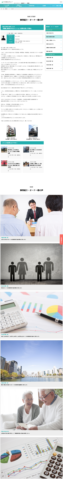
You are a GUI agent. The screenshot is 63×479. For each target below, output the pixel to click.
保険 (17, 467)
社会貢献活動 (35, 469)
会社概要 (2, 462)
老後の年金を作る (50, 33)
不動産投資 (18, 462)
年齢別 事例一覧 (49, 57)
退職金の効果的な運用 (50, 47)
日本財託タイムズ (51, 462)
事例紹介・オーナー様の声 (52, 26)
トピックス (34, 467)
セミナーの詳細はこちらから (15, 364)
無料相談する (61, 240)
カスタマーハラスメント (6, 474)
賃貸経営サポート (20, 464)
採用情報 (2, 464)
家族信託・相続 (19, 469)
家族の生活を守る (50, 44)
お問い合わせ (3, 469)
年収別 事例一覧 (49, 64)
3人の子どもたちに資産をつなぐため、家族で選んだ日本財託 (14, 165)
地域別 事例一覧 (49, 68)
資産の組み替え (49, 51)
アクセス (2, 467)
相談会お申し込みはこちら (48, 364)
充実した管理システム (50, 40)
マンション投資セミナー (37, 462)
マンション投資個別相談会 (37, 464)
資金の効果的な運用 (50, 36)
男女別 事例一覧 (49, 61)
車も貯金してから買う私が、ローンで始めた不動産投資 (13, 151)
